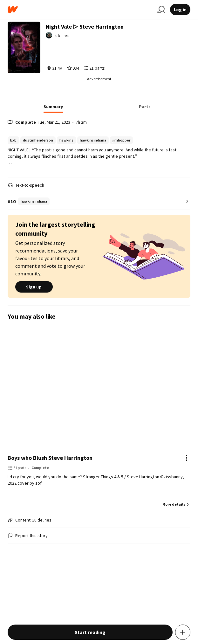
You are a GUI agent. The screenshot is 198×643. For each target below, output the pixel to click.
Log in (180, 9)
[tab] (53, 108)
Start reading (90, 632)
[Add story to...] (182, 632)
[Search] (161, 9)
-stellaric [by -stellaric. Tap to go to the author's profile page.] (62, 35)
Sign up (34, 287)
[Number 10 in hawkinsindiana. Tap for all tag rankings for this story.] (99, 201)
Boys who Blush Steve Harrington (50, 457)
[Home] (80, 10)
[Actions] (186, 458)
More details (176, 504)
